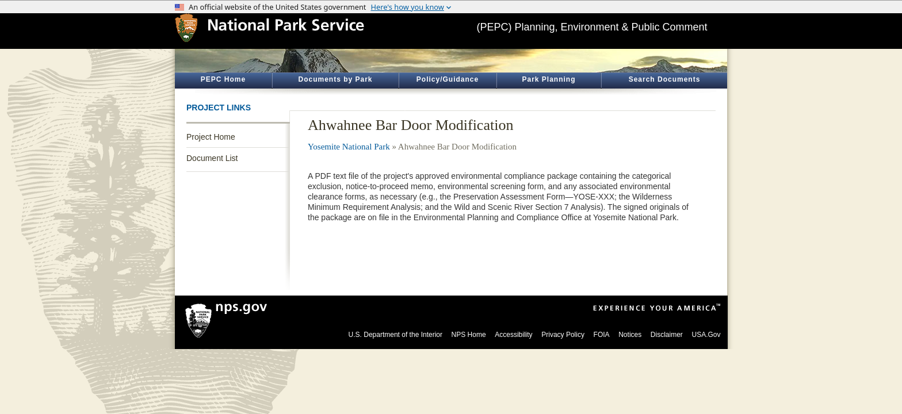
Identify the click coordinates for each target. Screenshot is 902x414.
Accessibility (513, 335)
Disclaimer (667, 335)
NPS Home (469, 335)
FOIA (602, 335)
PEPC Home (223, 79)
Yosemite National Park (349, 146)
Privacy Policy (562, 335)
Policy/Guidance (447, 79)
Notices (629, 335)
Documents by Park (335, 79)
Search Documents (665, 79)
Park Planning (548, 79)
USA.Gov (705, 335)
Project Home (210, 136)
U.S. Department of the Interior (395, 335)
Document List (212, 158)
